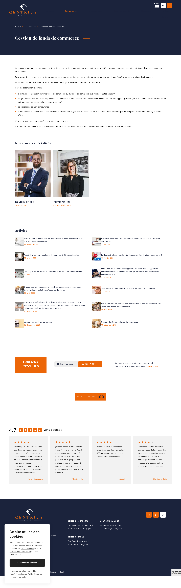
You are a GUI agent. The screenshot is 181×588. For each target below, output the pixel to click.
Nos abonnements (119, 13)
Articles (154, 13)
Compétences (77, 13)
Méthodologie (97, 13)
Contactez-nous (136, 6)
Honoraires (139, 13)
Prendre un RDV (111, 6)
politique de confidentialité (20, 551)
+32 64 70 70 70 (161, 6)
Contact (168, 13)
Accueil (47, 13)
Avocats (61, 13)
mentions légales (27, 548)
